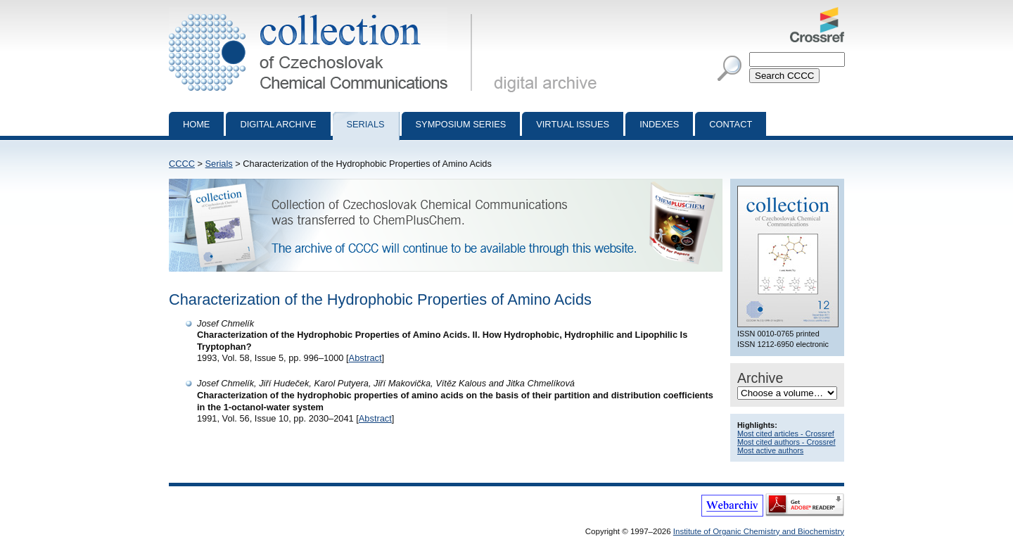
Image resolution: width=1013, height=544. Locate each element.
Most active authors (770, 450)
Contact (730, 124)
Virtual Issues (572, 124)
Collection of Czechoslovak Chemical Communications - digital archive (323, 12)
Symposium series (461, 124)
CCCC (182, 163)
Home (196, 124)
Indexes (659, 124)
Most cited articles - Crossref (785, 433)
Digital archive (278, 124)
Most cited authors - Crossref (786, 442)
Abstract (365, 358)
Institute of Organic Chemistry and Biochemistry (758, 531)
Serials (366, 124)
